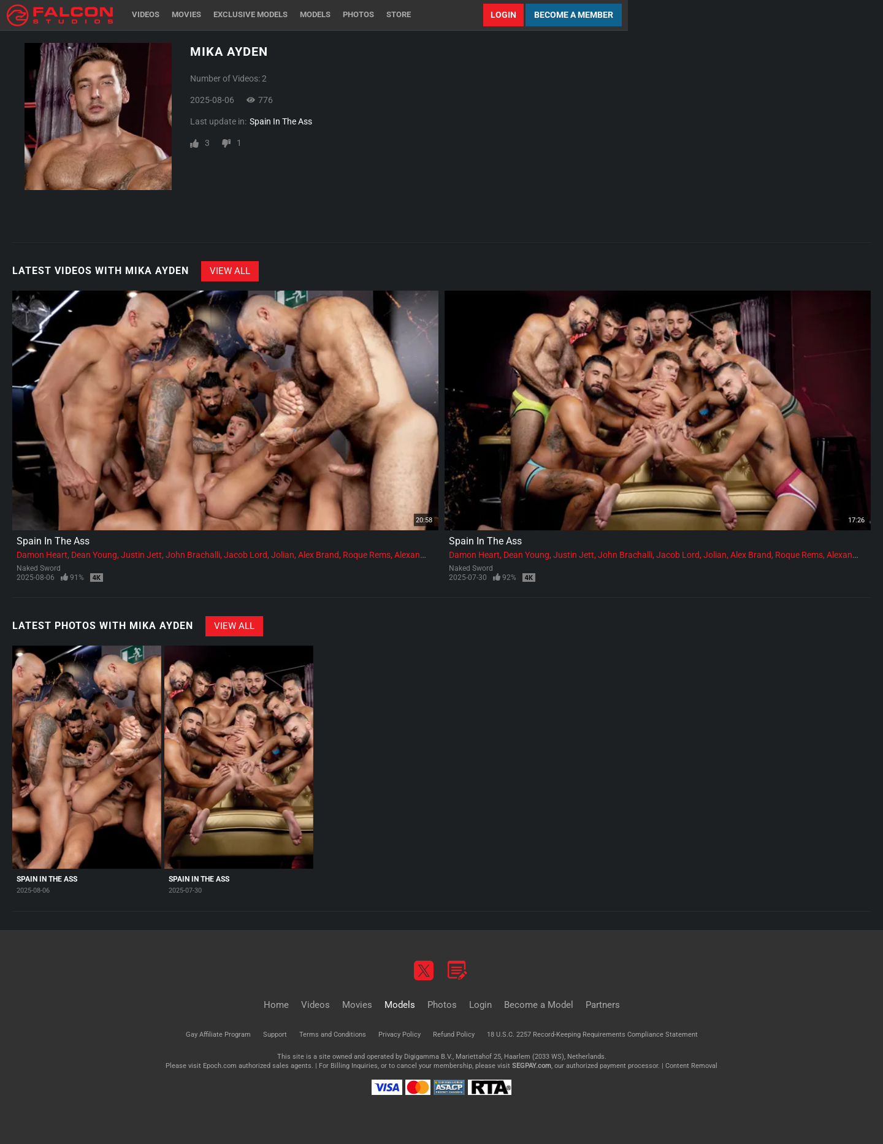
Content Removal (691, 1066)
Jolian (282, 555)
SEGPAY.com (531, 1066)
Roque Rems (367, 555)
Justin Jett (141, 555)
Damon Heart (42, 555)
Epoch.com (220, 1066)
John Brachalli (193, 555)
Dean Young (94, 555)
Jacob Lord (245, 555)
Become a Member (573, 15)
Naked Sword (39, 568)
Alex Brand (318, 555)
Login (503, 15)
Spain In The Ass (281, 121)
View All (230, 270)
